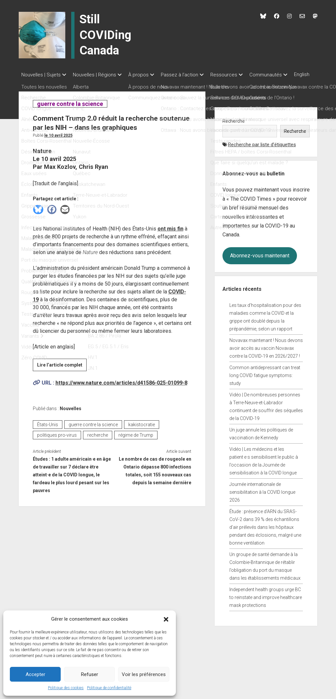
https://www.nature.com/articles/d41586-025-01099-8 (121, 390)
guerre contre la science (70, 110)
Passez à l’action (189, 75)
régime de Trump (135, 442)
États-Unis (47, 431)
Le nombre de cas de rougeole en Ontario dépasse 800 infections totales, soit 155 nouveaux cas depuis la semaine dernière (155, 477)
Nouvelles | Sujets (41, 75)
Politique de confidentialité (109, 688)
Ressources (236, 75)
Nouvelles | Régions (97, 75)
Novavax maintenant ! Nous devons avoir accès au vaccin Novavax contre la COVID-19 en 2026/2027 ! (266, 355)
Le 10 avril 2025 (58, 142)
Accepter (35, 674)
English (29, 84)
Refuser (89, 674)
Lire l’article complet (62, 373)
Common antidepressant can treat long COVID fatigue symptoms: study (264, 382)
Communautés (282, 75)
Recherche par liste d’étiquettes (262, 151)
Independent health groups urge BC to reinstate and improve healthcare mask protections (265, 604)
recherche (97, 442)
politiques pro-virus (57, 442)
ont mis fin (170, 235)
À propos (145, 75)
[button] (166, 619)
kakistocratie (141, 431)
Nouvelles (70, 415)
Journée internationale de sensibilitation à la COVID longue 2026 (262, 499)
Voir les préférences (144, 674)
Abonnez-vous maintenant (259, 262)
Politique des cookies (66, 688)
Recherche (233, 127)
